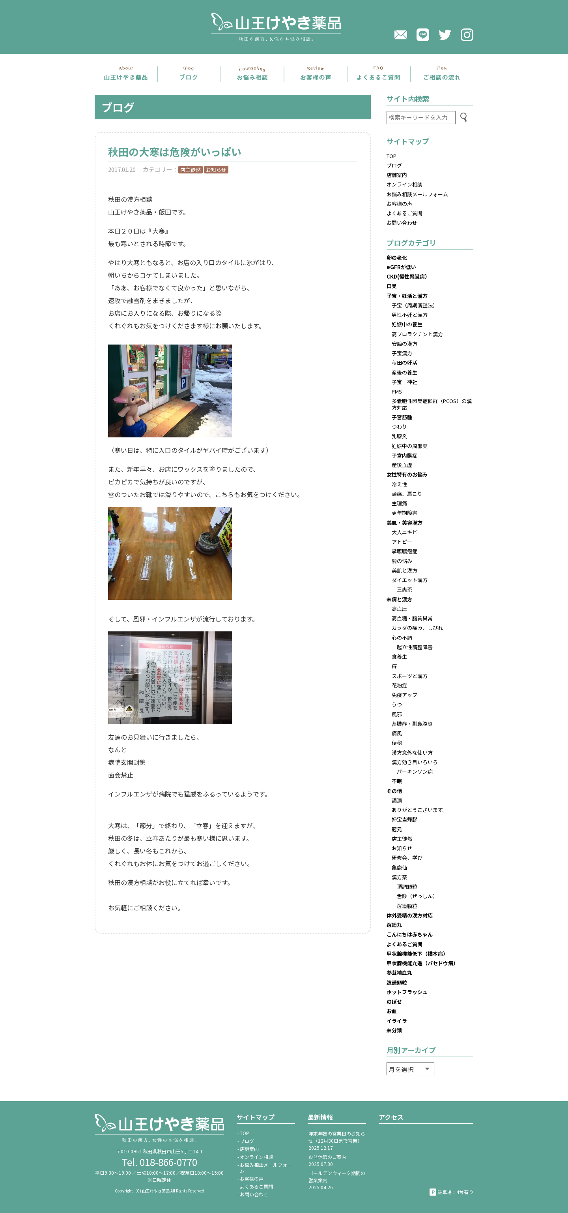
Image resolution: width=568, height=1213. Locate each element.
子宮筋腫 (402, 417)
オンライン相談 (404, 184)
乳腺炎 (399, 436)
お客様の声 (399, 203)
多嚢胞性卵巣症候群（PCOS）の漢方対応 (432, 404)
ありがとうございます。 (420, 810)
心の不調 (402, 637)
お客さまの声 (315, 74)
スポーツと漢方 (410, 676)
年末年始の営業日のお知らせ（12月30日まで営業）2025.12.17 (336, 1140)
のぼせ (394, 1001)
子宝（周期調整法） (415, 305)
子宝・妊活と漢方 (407, 295)
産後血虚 (402, 465)
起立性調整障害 (415, 647)
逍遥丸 (394, 925)
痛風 (397, 733)
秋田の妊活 (404, 362)
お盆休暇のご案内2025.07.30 (327, 1160)
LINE (423, 34)
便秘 (397, 742)
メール (400, 34)
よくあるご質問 (379, 74)
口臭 (392, 286)
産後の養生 (404, 372)
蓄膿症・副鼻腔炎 (412, 723)
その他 (394, 791)
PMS (397, 391)
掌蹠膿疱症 (404, 551)
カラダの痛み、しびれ (417, 627)
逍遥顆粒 (407, 906)
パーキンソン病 (415, 771)
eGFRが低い (401, 267)
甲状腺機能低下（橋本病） (417, 953)
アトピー (402, 541)
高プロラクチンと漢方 (417, 334)
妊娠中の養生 (407, 324)
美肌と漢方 (404, 570)
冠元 (397, 829)
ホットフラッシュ (407, 992)
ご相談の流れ (442, 74)
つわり (399, 426)
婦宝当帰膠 (404, 819)
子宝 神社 (404, 382)
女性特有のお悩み (407, 474)
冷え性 (399, 484)
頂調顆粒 (407, 886)
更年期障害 (404, 512)
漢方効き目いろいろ (415, 762)
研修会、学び (407, 857)
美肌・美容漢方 (404, 522)
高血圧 (399, 608)
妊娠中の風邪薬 (410, 446)
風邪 (397, 714)
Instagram (467, 34)
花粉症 (399, 685)
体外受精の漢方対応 (410, 915)
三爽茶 (404, 589)
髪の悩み (402, 561)
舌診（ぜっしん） (417, 896)
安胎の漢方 (404, 343)
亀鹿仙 (399, 867)
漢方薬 (399, 877)
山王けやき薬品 (284, 27)
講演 (397, 800)
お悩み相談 (252, 74)
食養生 (399, 656)
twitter (445, 34)
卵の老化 (397, 257)
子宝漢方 (402, 353)
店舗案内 (126, 74)
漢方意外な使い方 (412, 752)
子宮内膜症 (404, 455)
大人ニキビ (404, 532)
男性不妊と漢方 (410, 314)
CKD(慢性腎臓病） (408, 276)
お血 (392, 1011)
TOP (391, 156)
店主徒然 (190, 169)
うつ (397, 704)
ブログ (189, 74)
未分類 (394, 1030)
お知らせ (216, 169)
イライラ (397, 1021)
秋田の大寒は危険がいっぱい (180, 151)
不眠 (397, 781)
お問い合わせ (402, 222)
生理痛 (399, 503)
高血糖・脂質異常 (412, 618)
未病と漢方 (399, 599)
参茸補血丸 (399, 972)
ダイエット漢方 (410, 580)
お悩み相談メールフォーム (417, 194)
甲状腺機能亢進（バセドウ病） (422, 963)
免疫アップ (404, 695)
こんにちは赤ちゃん (410, 934)
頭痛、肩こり (407, 493)
